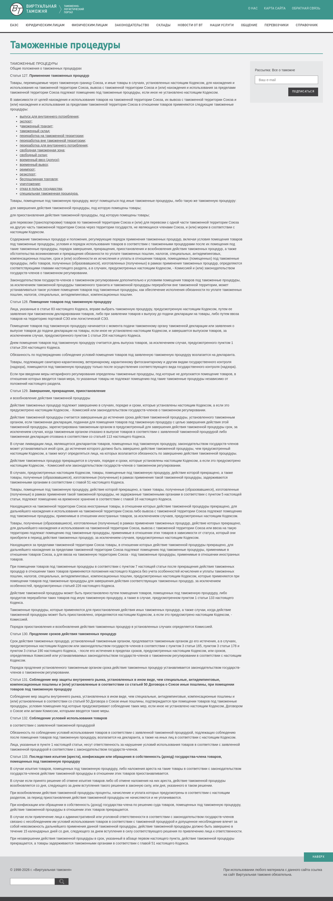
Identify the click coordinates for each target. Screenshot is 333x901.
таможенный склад (34, 131)
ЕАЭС (14, 25)
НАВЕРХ (318, 857)
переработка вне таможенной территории (52, 140)
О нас (253, 8)
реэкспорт (27, 174)
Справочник (307, 25)
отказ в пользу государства (41, 189)
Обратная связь (306, 8)
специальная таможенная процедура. (49, 193)
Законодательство (132, 25)
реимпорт (27, 169)
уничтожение (30, 184)
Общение (249, 25)
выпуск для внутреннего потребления (49, 116)
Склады (163, 25)
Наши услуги (222, 25)
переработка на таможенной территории (51, 136)
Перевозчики (276, 25)
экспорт (26, 121)
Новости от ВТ (190, 25)
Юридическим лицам (45, 25)
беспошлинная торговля (38, 179)
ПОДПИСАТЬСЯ (303, 91)
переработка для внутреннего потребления (54, 145)
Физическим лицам (89, 25)
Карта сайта (275, 8)
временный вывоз (34, 165)
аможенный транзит (36, 126)
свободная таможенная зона (42, 150)
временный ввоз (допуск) (39, 160)
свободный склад (33, 155)
